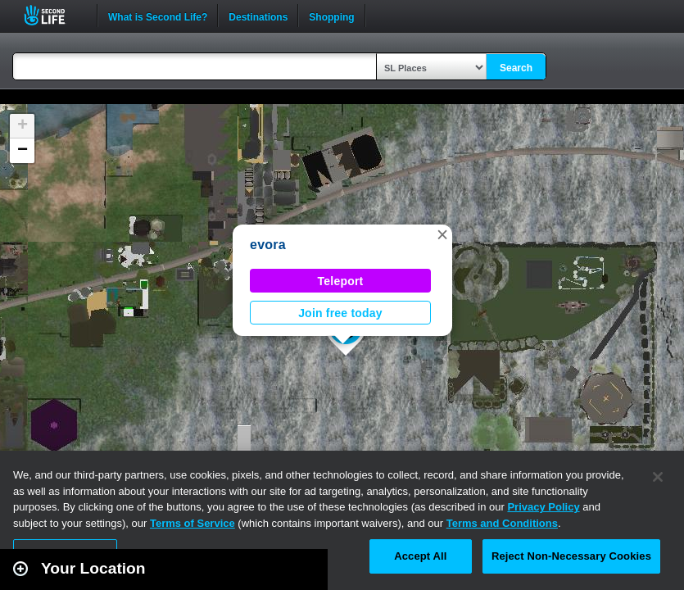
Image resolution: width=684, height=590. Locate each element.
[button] (442, 234)
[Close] (658, 477)
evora (268, 245)
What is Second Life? (157, 15)
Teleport (341, 281)
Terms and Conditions (502, 523)
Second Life (53, 15)
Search (516, 68)
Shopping (331, 15)
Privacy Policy (543, 507)
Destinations (258, 15)
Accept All (420, 556)
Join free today (340, 313)
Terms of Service (192, 523)
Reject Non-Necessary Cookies (571, 556)
